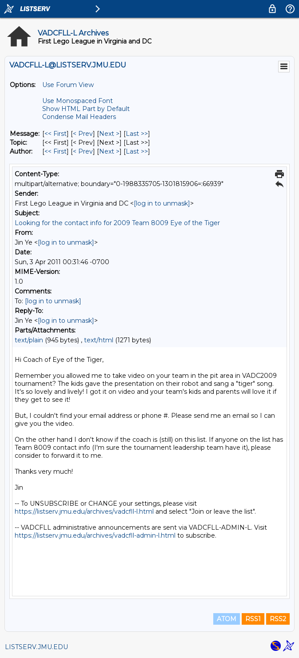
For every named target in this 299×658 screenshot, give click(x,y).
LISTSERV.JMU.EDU (36, 647)
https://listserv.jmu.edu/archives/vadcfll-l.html (84, 511)
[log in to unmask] (162, 203)
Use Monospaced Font (77, 101)
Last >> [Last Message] (137, 134)
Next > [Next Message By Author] (109, 151)
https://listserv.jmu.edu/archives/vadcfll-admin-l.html (95, 535)
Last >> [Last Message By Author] (137, 151)
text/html (98, 340)
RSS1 (253, 619)
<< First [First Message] (55, 134)
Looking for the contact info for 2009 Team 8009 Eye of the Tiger (117, 223)
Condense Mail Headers (79, 117)
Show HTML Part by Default (86, 109)
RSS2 (278, 619)
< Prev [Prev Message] (83, 134)
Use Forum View (68, 85)
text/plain (29, 340)
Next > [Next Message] (109, 134)
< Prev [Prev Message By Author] (83, 151)
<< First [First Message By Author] (55, 151)
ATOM (226, 619)
